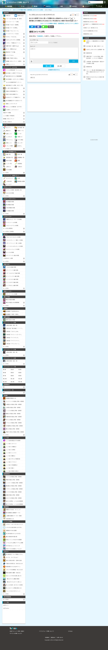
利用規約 (47, 637)
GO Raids (70, 631)
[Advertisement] (54, 97)
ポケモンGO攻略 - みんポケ (16, 633)
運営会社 (53, 637)
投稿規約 (40, 36)
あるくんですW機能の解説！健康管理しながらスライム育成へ (59, 23)
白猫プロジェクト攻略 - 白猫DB (17, 631)
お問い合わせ (60, 637)
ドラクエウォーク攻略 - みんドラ (18, 2)
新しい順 (48, 66)
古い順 (59, 66)
